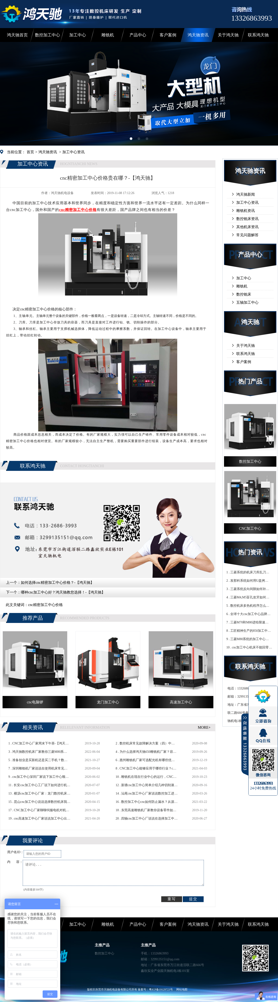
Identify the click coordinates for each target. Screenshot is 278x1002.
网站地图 (181, 989)
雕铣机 (107, 35)
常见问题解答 (247, 235)
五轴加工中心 (247, 302)
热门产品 (250, 381)
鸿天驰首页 (17, 35)
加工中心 (77, 35)
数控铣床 (243, 294)
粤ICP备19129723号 (161, 989)
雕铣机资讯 (245, 211)
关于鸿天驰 (228, 35)
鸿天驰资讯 (198, 35)
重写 (171, 899)
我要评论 (32, 840)
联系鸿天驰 (258, 35)
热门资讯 (250, 552)
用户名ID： (15, 852)
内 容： (15, 862)
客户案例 (168, 35)
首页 (30, 152)
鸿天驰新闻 (245, 194)
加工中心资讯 (73, 152)
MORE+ (204, 727)
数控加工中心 (47, 35)
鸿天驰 (250, 322)
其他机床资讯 (247, 227)
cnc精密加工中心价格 (45, 605)
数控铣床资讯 (247, 219)
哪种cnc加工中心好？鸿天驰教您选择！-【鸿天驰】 (63, 592)
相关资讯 (32, 727)
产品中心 (138, 35)
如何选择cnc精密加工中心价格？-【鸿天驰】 (57, 582)
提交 (193, 899)
